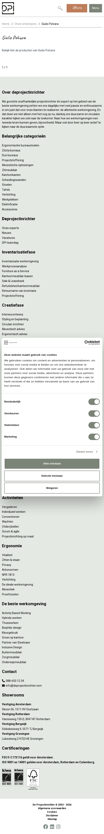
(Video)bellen (10, 526)
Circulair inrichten (13, 324)
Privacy (6, 564)
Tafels (6, 189)
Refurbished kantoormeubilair (21, 286)
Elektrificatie (10, 204)
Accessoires (9, 209)
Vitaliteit (7, 555)
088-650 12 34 (13, 680)
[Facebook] (45, 827)
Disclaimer (52, 815)
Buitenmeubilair (12, 652)
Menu (95, 8)
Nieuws (6, 232)
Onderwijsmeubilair (14, 662)
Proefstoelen (10, 594)
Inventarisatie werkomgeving (20, 261)
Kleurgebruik (10, 632)
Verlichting (8, 194)
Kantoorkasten (11, 174)
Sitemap (52, 819)
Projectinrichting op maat (18, 536)
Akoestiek (8, 589)
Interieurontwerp (12, 314)
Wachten (7, 521)
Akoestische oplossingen (17, 165)
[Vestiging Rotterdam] (52, 714)
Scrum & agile (10, 531)
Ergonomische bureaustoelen (20, 145)
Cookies (52, 812)
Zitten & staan (11, 559)
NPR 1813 (8, 574)
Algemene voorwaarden (52, 808)
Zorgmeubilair (11, 657)
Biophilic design (11, 627)
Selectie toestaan (52, 475)
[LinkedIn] (52, 827)
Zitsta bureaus (11, 150)
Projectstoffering (13, 160)
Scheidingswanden (14, 179)
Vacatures (8, 237)
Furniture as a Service (15, 271)
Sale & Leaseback (13, 281)
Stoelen (7, 184)
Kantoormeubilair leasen (17, 276)
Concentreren (10, 516)
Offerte (77, 7)
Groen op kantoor (13, 637)
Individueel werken (13, 511)
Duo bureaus (10, 155)
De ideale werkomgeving (17, 584)
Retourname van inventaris (19, 290)
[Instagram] (58, 827)
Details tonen (84, 451)
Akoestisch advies (13, 329)
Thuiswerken (10, 622)
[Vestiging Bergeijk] (52, 724)
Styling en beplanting (15, 319)
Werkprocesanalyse (14, 266)
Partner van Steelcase (16, 642)
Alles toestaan (52, 463)
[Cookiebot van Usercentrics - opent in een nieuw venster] (82, 342)
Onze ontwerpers (26, 23)
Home (6, 23)
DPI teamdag (10, 242)
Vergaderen (9, 507)
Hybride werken (12, 617)
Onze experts (10, 228)
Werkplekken (10, 199)
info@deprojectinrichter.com (22, 685)
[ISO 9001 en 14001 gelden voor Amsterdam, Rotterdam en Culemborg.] (52, 762)
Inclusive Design (12, 647)
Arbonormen (10, 569)
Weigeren (52, 487)
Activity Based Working (16, 613)
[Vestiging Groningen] (52, 734)
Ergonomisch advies (14, 334)
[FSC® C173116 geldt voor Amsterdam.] (52, 757)
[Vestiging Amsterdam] (52, 704)
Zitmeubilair (9, 170)
